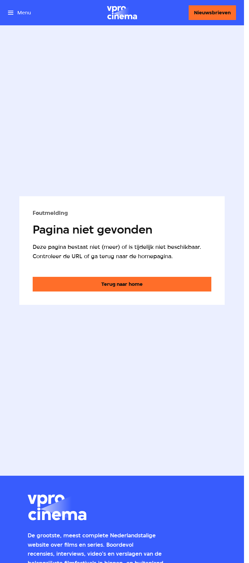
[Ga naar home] (122, 12)
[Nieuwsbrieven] (212, 12)
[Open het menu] (19, 12)
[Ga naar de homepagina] (122, 284)
